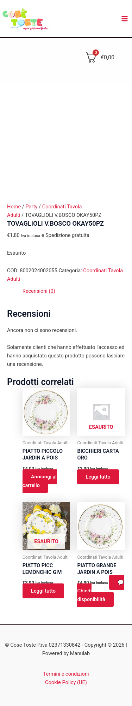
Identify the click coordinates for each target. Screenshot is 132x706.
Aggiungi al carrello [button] (40, 481)
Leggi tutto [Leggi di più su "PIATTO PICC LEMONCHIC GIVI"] (43, 591)
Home (14, 206)
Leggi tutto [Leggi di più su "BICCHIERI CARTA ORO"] (98, 477)
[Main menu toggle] (124, 18)
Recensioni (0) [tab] (39, 291)
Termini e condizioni (66, 674)
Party (31, 206)
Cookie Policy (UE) (66, 682)
